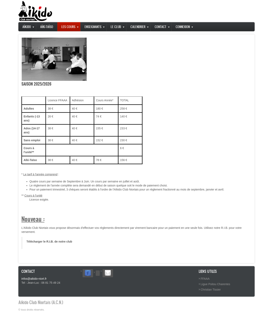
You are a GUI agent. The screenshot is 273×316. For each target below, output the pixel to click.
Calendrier (137, 26)
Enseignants (93, 26)
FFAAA (205, 278)
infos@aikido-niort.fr (34, 278)
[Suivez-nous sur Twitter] (98, 273)
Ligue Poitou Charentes (215, 284)
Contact (160, 26)
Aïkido (26, 26)
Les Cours (68, 26)
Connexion (183, 26)
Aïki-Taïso (46, 26)
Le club (116, 26)
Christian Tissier (211, 289)
